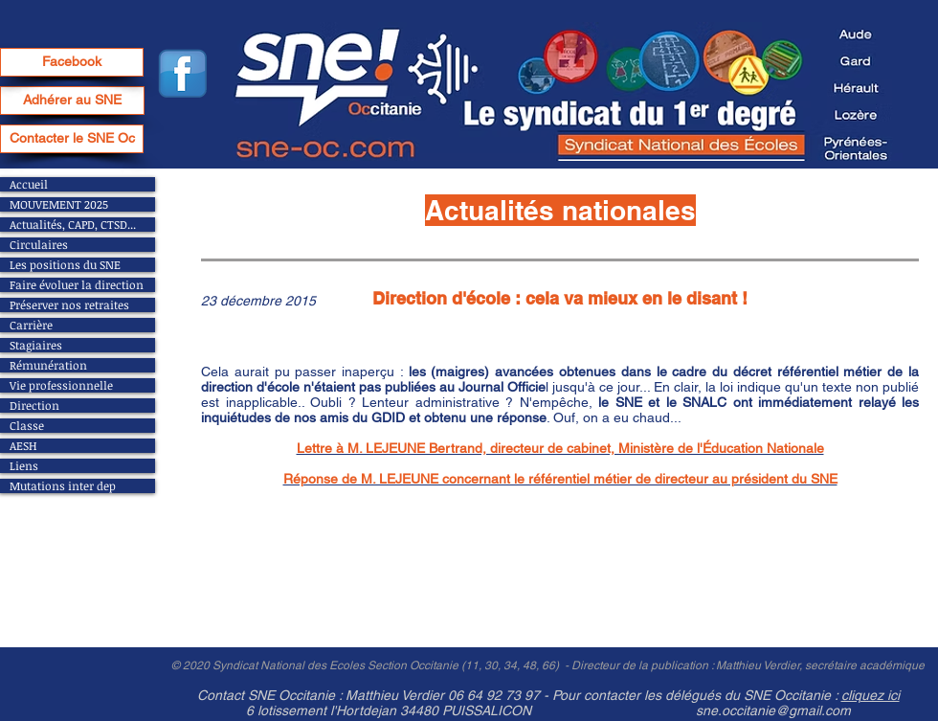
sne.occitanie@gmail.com (773, 710)
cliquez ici (870, 695)
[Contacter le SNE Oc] (72, 138)
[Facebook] (72, 62)
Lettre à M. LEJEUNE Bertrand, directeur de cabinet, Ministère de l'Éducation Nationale (560, 448)
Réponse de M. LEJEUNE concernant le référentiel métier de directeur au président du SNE (560, 478)
